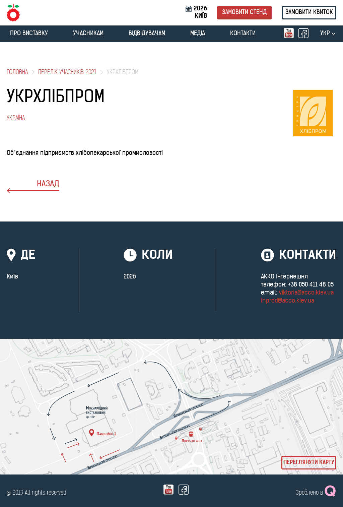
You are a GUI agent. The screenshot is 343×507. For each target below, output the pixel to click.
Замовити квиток (309, 12)
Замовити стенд (244, 12)
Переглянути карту (308, 462)
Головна (17, 72)
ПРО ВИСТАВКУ (29, 33)
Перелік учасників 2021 (67, 72)
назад (33, 186)
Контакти (243, 33)
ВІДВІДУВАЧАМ (147, 33)
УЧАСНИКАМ (88, 33)
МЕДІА (197, 33)
